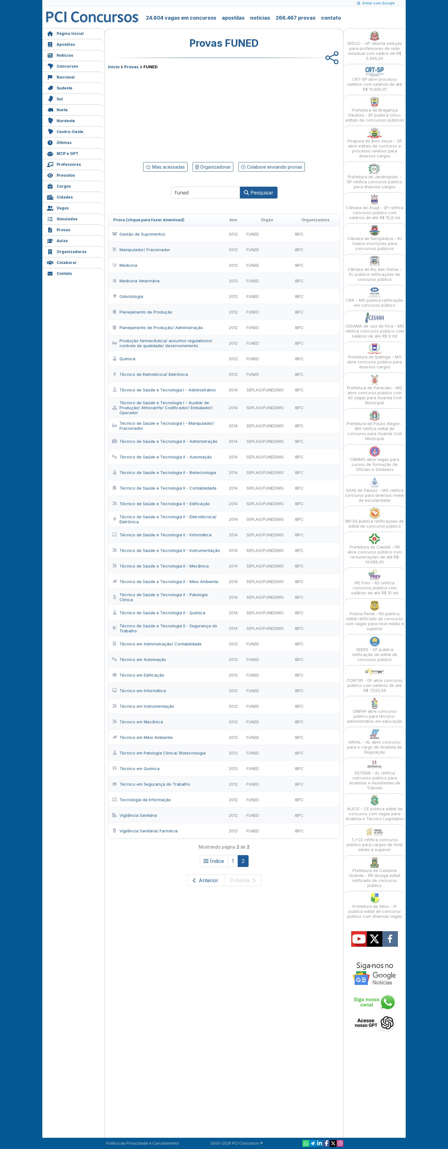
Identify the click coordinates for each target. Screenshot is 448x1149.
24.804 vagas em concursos (181, 18)
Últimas (59, 142)
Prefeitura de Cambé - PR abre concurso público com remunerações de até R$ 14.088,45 (375, 549)
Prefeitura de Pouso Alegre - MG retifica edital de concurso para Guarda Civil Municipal (375, 425)
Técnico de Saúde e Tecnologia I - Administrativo (164, 389)
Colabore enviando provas (271, 167)
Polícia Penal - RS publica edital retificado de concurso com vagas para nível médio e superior (374, 615)
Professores (64, 164)
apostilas (233, 18)
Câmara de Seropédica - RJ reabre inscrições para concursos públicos (375, 238)
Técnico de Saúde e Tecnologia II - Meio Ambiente (165, 581)
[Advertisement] (173, 114)
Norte (57, 109)
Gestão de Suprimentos (138, 234)
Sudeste (59, 87)
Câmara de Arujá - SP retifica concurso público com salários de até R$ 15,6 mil (375, 207)
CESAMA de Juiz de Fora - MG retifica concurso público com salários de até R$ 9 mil (374, 325)
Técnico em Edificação (138, 675)
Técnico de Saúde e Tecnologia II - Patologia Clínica (160, 597)
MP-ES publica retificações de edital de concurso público (374, 518)
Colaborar (62, 262)
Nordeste (61, 120)
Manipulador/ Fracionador (141, 249)
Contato (59, 273)
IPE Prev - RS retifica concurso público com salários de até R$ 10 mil (374, 582)
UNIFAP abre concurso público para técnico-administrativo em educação (374, 711)
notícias (260, 18)
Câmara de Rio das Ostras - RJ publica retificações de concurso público (375, 269)
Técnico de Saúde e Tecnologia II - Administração (164, 441)
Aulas (57, 240)
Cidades (60, 196)
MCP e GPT (62, 153)
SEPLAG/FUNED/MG (265, 389)
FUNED (252, 234)
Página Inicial (65, 33)
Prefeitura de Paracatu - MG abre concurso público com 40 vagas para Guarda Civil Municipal (374, 389)
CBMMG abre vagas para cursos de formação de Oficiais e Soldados (374, 459)
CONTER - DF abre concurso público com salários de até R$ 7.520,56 (375, 680)
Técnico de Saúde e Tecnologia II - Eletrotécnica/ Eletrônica (164, 519)
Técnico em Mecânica (137, 721)
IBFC (299, 234)
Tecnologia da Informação (141, 799)
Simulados (62, 218)
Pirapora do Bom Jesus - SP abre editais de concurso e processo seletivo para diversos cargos (375, 142)
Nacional (61, 76)
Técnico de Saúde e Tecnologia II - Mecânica (160, 565)
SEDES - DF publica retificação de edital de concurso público (374, 649)
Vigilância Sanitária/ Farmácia (145, 830)
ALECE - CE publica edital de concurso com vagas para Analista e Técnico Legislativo (375, 808)
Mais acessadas (165, 167)
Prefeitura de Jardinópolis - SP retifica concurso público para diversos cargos (374, 176)
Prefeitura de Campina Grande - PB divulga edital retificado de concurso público (374, 872)
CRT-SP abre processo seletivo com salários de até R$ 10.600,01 (374, 79)
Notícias (60, 55)
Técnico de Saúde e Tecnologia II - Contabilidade (164, 488)
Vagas (58, 207)
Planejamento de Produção (142, 311)
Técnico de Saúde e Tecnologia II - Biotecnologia (164, 472)
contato (331, 18)
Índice (214, 861)
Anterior (205, 880)
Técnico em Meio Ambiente (142, 737)
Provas (58, 229)
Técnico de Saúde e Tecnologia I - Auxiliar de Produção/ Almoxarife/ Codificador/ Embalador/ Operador (162, 407)
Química (123, 358)
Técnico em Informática (139, 690)
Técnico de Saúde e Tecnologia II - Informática (162, 534)
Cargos (59, 186)
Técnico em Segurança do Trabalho (151, 784)
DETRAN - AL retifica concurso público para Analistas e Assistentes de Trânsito (374, 774)
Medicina (124, 265)
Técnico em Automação (139, 659)
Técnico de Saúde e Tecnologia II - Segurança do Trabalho (164, 628)
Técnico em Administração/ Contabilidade (157, 643)
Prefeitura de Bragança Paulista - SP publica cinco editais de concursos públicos (374, 109)
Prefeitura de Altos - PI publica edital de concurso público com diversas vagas (374, 906)
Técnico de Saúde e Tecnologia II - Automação (162, 456)
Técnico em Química (136, 768)
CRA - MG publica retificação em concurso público (374, 297)
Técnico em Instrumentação (143, 706)
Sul (55, 98)
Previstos (61, 175)
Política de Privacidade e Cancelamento (142, 1143)
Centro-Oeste (65, 131)
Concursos (62, 65)
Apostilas (61, 44)
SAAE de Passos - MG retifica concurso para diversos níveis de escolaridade (374, 490)
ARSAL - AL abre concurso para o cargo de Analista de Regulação (374, 741)
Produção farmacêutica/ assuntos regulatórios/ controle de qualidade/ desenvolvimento (162, 343)
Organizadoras (66, 251)
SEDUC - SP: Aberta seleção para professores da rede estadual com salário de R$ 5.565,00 (374, 45)
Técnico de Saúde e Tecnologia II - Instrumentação (166, 550)
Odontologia (127, 296)
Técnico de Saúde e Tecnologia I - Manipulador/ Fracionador (163, 426)
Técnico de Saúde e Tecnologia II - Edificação (161, 503)
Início (113, 66)
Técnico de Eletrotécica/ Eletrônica (150, 374)
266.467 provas (295, 18)
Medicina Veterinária (136, 280)
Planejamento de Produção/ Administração (157, 327)
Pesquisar (258, 192)
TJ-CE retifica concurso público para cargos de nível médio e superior (375, 839)
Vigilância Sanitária (134, 815)
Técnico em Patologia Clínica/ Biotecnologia (159, 752)
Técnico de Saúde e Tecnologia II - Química (158, 612)
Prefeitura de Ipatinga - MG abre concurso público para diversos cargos (374, 356)
